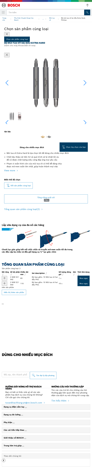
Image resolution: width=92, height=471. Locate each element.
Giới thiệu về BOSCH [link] (14, 438)
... (43, 19)
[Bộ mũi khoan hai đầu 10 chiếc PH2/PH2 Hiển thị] (4, 278)
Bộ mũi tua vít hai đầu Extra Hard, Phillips (73, 19)
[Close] (7, 34)
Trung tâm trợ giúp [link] (13, 445)
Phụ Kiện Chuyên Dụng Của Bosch (23, 19)
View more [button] (10, 170)
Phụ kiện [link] (8, 422)
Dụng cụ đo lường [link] (12, 414)
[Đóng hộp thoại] (7, 55)
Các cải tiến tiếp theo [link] (14, 430)
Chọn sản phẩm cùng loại (17, 39)
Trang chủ (4, 19)
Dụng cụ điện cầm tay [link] (14, 407)
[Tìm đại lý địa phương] (43, 375)
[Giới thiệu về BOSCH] (25, 438)
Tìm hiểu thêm (59, 400)
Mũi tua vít (52, 19)
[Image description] (12, 116)
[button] (85, 82)
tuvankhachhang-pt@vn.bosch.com (24, 402)
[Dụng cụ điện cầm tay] (26, 407)
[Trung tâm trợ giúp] (23, 446)
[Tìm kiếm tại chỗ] (87, 12)
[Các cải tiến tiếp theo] (26, 430)
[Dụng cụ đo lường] (22, 415)
